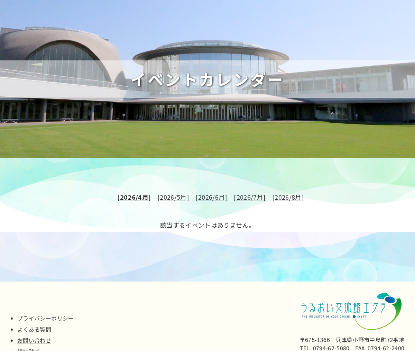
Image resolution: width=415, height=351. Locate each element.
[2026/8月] (288, 198)
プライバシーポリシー (45, 318)
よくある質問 (34, 329)
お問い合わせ (34, 340)
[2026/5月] (173, 198)
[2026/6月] (212, 198)
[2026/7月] (250, 198)
